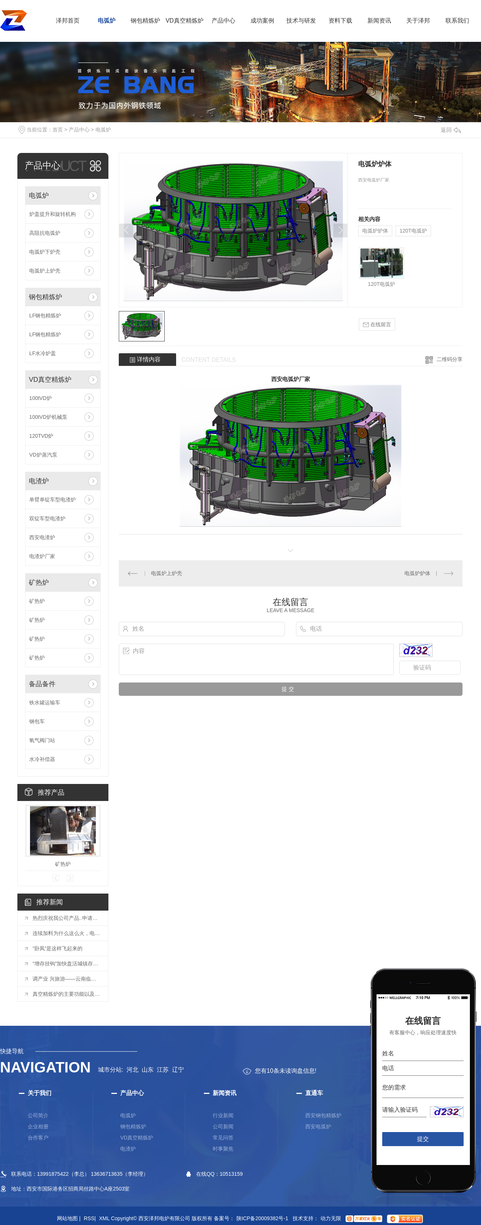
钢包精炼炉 (145, 20)
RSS (89, 1218)
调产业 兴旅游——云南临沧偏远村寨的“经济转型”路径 (67, 979)
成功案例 (262, 20)
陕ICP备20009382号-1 (262, 1218)
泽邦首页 (68, 20)
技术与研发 (301, 20)
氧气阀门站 (42, 740)
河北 (132, 1070)
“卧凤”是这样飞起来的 (58, 948)
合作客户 (38, 1138)
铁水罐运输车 (44, 702)
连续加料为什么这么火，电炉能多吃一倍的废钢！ (67, 933)
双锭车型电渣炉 (47, 518)
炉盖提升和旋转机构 (52, 214)
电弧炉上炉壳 (44, 271)
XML (104, 1218)
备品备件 (42, 684)
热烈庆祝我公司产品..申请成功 (67, 918)
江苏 (163, 1070)
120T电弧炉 (413, 231)
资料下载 (340, 20)
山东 (148, 1070)
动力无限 (330, 1218)
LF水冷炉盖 (42, 353)
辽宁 (178, 1070)
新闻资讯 (379, 20)
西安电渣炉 (42, 537)
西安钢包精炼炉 (323, 1115)
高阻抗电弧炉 (44, 233)
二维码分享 (449, 359)
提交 (423, 1138)
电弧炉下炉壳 (44, 252)
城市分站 (110, 1070)
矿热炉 (39, 582)
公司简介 (38, 1115)
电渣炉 (39, 481)
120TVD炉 (41, 436)
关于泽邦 (418, 20)
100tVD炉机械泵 (48, 417)
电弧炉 (106, 20)
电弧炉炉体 (375, 231)
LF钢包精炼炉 (45, 315)
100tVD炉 (40, 398)
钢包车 (37, 721)
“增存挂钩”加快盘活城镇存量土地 (67, 964)
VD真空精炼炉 (184, 20)
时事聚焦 (223, 1149)
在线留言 (377, 324)
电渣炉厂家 (42, 556)
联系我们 (457, 20)
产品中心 (223, 20)
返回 (451, 130)
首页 (58, 130)
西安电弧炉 (318, 1126)
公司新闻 (223, 1126)
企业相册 (38, 1126)
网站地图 (69, 1218)
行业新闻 (223, 1115)
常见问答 (223, 1138)
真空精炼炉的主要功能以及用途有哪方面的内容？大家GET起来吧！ (67, 994)
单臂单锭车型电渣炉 (52, 500)
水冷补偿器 (42, 759)
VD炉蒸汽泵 (43, 455)
